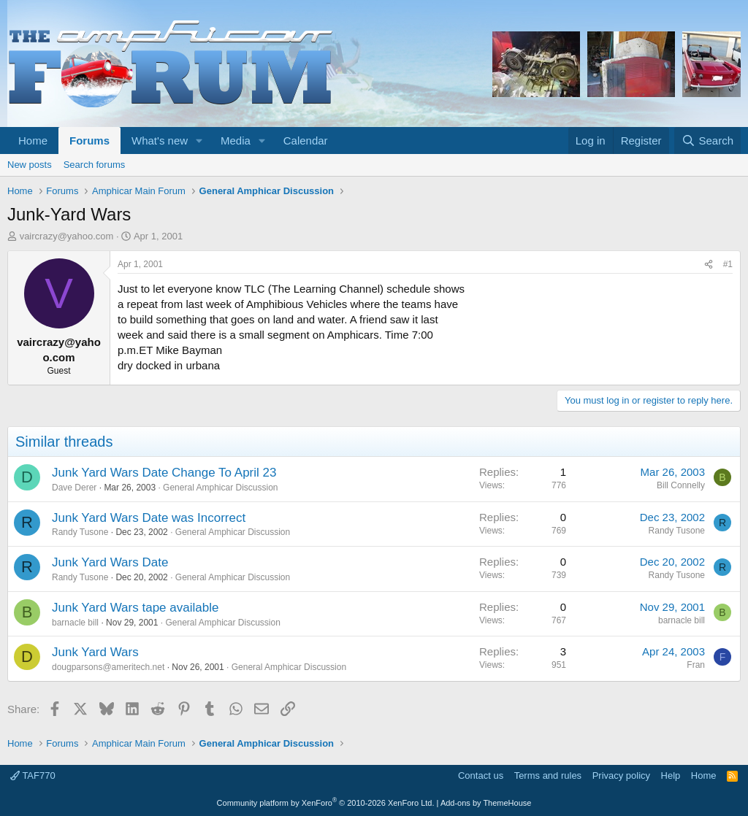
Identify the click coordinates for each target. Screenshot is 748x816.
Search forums (95, 164)
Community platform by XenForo (326, 802)
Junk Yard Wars (95, 652)
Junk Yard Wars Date (110, 562)
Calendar (305, 140)
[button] (199, 140)
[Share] (708, 264)
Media (236, 140)
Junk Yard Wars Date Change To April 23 (164, 473)
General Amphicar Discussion (220, 487)
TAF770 (33, 775)
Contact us (480, 775)
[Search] (707, 140)
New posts (29, 164)
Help (671, 775)
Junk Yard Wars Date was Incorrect (148, 518)
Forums (89, 140)
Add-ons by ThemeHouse (486, 802)
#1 (728, 264)
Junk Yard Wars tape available (135, 608)
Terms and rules (547, 775)
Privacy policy (621, 775)
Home (32, 140)
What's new (159, 140)
